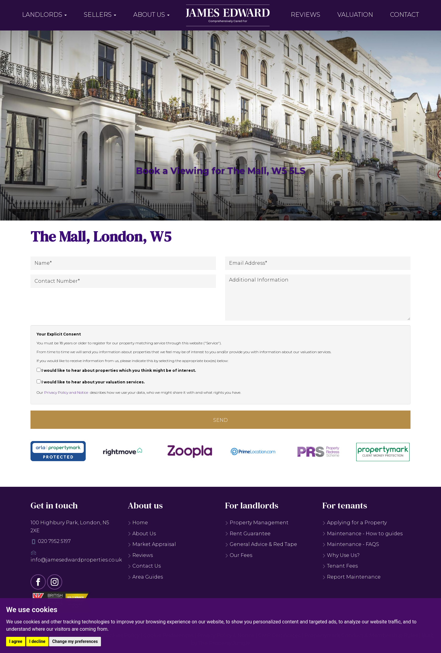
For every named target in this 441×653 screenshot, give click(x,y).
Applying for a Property (354, 523)
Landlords (44, 14)
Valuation (355, 14)
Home (138, 523)
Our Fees (238, 555)
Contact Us (144, 566)
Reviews (305, 14)
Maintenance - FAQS (350, 544)
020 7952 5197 (54, 541)
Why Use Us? (341, 555)
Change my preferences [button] (75, 641)
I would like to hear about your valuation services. (91, 381)
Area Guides (145, 577)
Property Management (257, 523)
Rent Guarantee (248, 533)
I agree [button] (15, 641)
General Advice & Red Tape (261, 544)
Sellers (100, 14)
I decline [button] (37, 641)
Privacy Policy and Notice (66, 392)
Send (220, 420)
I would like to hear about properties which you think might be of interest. (116, 370)
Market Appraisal (152, 544)
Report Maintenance (351, 577)
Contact (404, 14)
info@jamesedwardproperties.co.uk (76, 560)
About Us (151, 14)
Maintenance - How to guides (362, 533)
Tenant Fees (340, 566)
